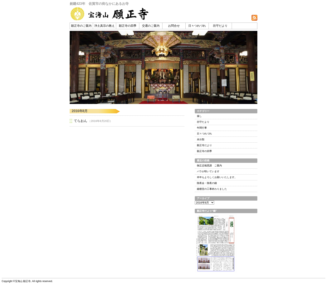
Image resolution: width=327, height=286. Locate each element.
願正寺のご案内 (81, 25)
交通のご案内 (151, 25)
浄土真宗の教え (104, 25)
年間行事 (202, 127)
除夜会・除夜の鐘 (207, 183)
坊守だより (220, 25)
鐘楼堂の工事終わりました (212, 188)
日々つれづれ (197, 25)
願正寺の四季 (127, 25)
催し (199, 116)
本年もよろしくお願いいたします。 (217, 177)
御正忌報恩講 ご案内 (209, 165)
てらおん (80, 121)
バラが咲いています (208, 171)
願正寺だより (204, 145)
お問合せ (174, 25)
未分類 (200, 139)
